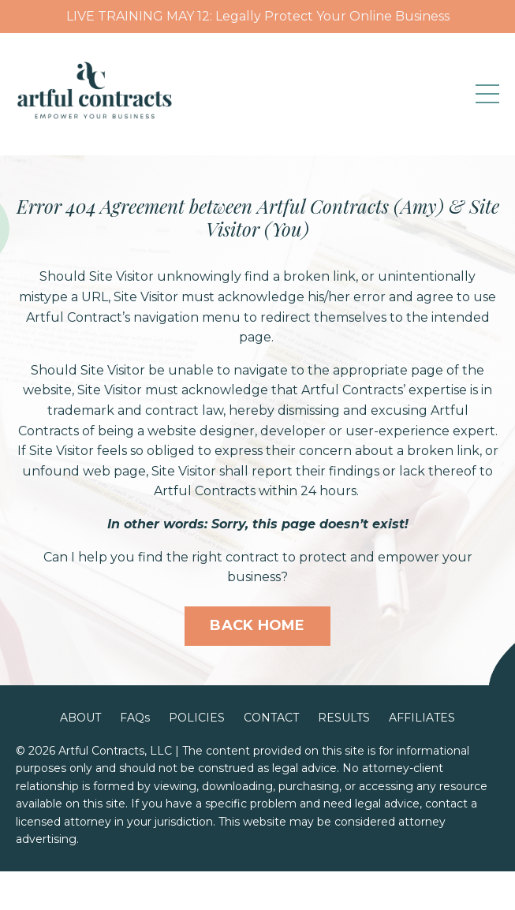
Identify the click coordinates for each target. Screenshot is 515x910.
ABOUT (80, 717)
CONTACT (271, 717)
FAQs (135, 717)
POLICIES (197, 717)
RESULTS (344, 717)
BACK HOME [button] (257, 625)
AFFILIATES (422, 717)
